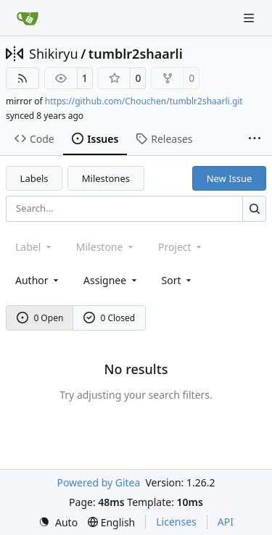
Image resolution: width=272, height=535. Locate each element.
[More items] (254, 139)
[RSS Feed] (22, 78)
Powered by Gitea (98, 482)
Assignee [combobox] (111, 280)
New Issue (229, 178)
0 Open (40, 318)
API (226, 521)
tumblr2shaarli (135, 53)
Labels (34, 178)
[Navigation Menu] (250, 18)
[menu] (178, 280)
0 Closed (109, 318)
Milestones (106, 178)
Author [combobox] (38, 280)
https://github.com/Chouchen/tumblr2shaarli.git (144, 101)
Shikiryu (53, 53)
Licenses (176, 521)
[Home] (27, 18)
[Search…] (254, 208)
